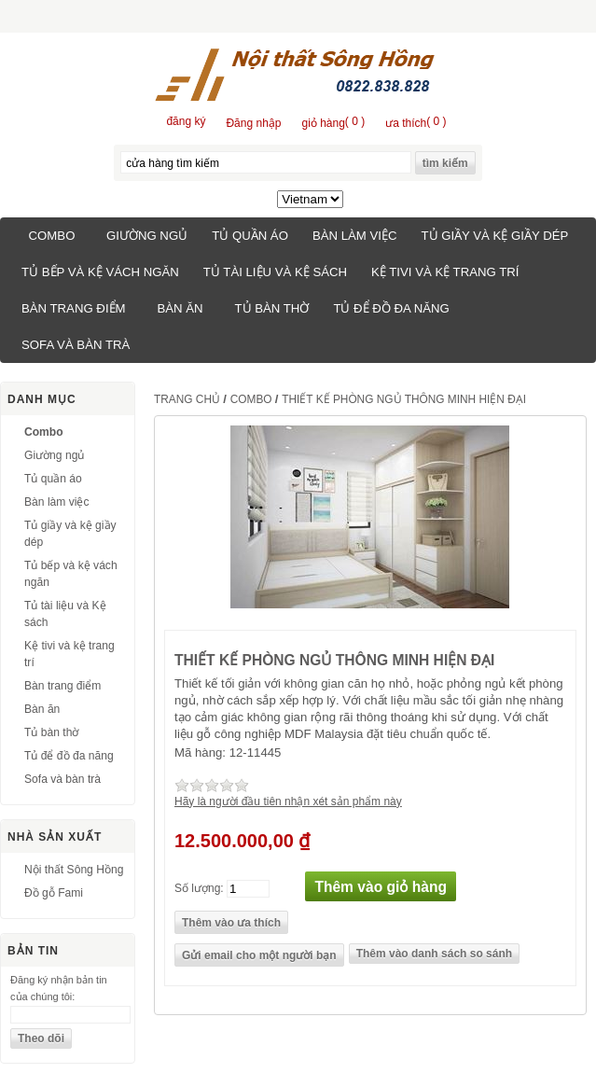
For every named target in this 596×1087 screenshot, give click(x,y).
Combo (52, 236)
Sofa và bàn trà (75, 345)
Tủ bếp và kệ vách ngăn (100, 272)
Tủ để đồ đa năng (391, 308)
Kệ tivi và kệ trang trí (445, 272)
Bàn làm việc (354, 236)
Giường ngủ (146, 236)
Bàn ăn (179, 308)
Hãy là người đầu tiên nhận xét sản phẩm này (288, 801)
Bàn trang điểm (73, 308)
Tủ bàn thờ (272, 308)
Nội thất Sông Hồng (73, 869)
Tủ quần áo (250, 236)
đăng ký (185, 121)
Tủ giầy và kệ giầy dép (494, 236)
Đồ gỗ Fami (53, 892)
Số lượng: (199, 887)
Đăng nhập (253, 123)
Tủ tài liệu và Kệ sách (275, 272)
